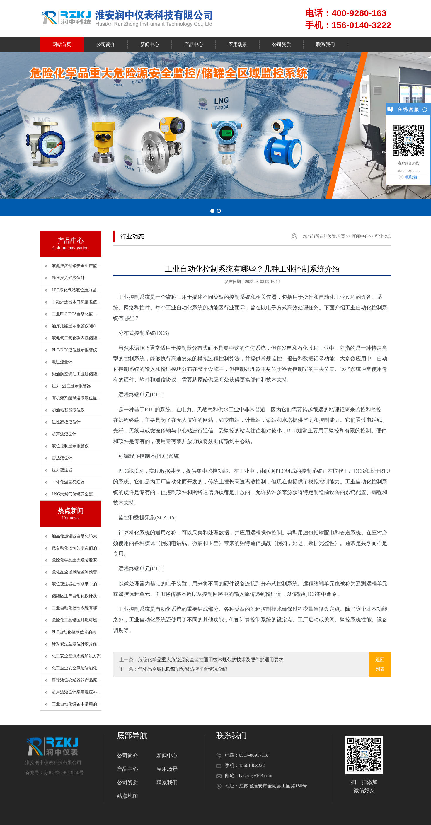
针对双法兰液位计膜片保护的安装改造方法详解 (76, 644)
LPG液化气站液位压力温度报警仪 (76, 290)
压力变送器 (62, 470)
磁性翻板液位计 (66, 422)
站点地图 (127, 796)
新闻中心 (360, 236)
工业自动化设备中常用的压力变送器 (76, 704)
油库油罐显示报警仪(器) (74, 326)
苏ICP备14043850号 (64, 772)
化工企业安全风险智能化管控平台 (76, 668)
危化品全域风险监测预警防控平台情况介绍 (76, 572)
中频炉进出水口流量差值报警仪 (76, 302)
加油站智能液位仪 (68, 410)
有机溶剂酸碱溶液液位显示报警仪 (76, 398)
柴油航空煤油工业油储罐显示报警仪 (76, 374)
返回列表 (380, 664)
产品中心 (127, 769)
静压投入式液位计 (68, 278)
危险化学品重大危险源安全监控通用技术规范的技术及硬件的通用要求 (76, 560)
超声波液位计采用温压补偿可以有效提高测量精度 (76, 692)
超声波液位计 (64, 434)
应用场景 (167, 769)
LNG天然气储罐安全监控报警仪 (76, 494)
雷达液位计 (62, 458)
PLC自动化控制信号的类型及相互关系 (76, 632)
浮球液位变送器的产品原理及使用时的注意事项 (76, 680)
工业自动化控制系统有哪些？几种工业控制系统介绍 (76, 608)
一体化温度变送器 (68, 482)
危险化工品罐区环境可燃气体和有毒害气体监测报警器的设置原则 (76, 620)
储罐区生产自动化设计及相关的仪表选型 (76, 596)
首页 (341, 236)
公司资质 (127, 782)
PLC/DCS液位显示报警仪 (74, 350)
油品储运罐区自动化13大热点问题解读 (76, 536)
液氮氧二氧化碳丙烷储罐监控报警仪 (76, 338)
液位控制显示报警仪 (70, 446)
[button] (212, 211)
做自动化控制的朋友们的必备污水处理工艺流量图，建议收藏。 (76, 548)
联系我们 (167, 782)
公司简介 (127, 755)
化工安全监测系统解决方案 (76, 656)
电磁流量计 (62, 362)
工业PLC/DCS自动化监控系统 (76, 314)
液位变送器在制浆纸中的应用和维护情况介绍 (76, 584)
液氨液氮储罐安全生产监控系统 (76, 266)
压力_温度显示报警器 (71, 386)
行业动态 (383, 236)
